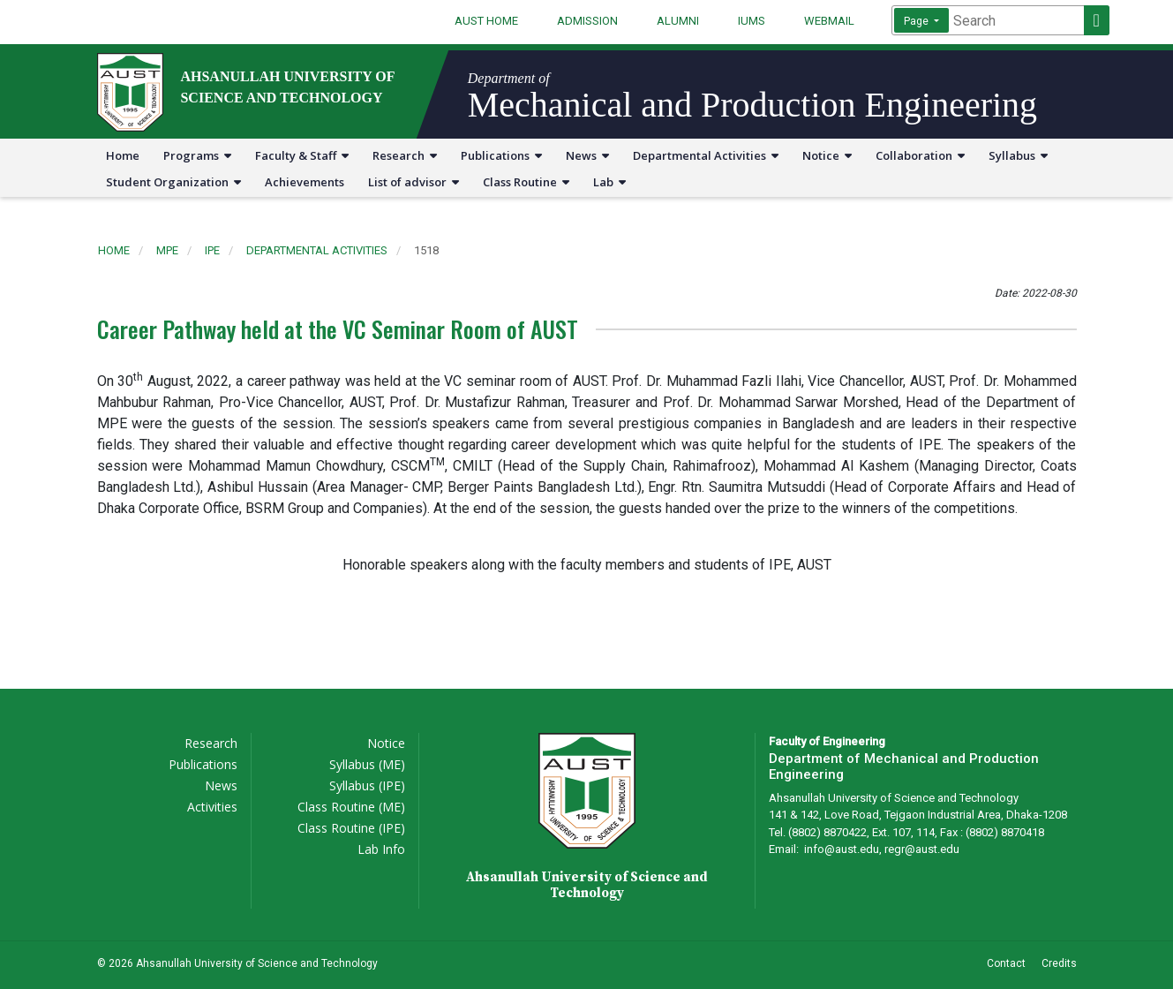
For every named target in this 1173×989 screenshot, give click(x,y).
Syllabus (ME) (367, 764)
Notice (827, 155)
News (587, 155)
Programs (197, 155)
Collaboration (920, 155)
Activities (212, 806)
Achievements (304, 182)
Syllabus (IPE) (367, 785)
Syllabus (1018, 155)
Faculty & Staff (302, 155)
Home (122, 155)
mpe (167, 250)
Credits (1059, 963)
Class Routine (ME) (351, 806)
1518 (426, 250)
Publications (501, 155)
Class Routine (526, 182)
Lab (609, 182)
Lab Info (381, 849)
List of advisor (413, 182)
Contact (1006, 963)
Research (404, 155)
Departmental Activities (705, 155)
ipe (212, 250)
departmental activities (316, 250)
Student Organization (173, 182)
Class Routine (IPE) (351, 827)
